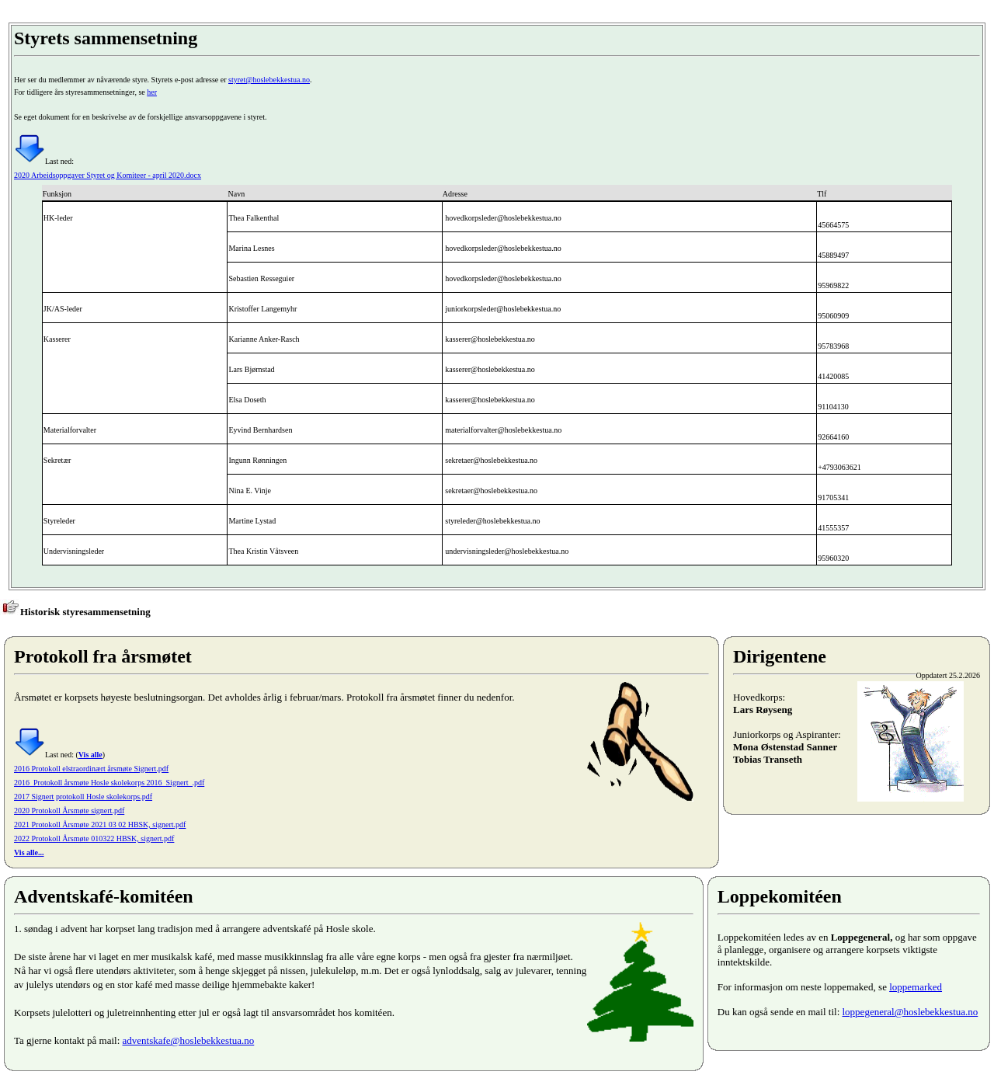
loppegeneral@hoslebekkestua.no (910, 1012)
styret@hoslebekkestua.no (269, 79)
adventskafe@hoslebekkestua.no (189, 1040)
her (152, 92)
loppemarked (915, 987)
